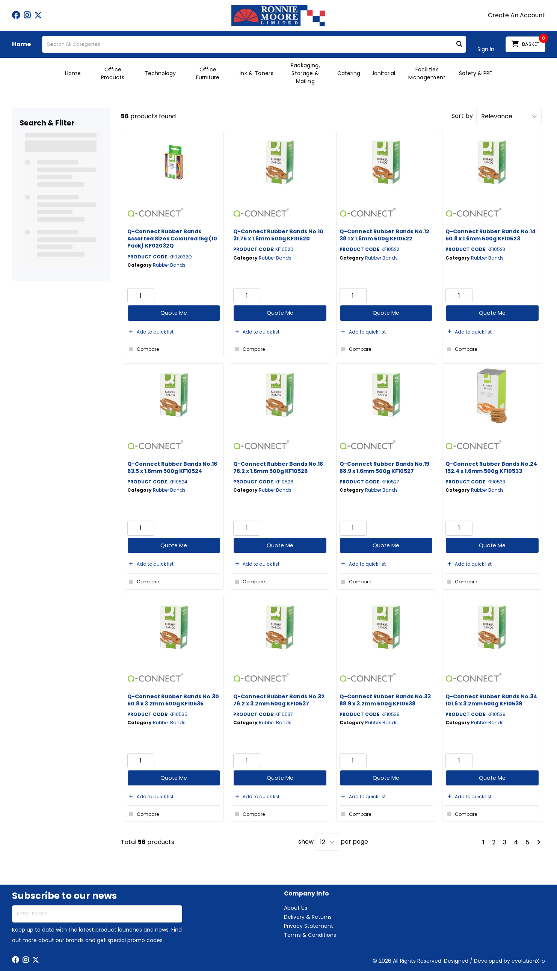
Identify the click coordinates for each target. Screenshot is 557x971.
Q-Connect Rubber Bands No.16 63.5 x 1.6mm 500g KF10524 (172, 467)
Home (21, 44)
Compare (143, 349)
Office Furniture (207, 73)
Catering (348, 73)
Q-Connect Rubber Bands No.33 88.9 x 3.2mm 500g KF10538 (385, 700)
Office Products (112, 73)
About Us (295, 908)
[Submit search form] (459, 44)
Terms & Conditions (310, 935)
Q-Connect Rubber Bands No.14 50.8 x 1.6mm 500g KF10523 (490, 235)
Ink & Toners (256, 73)
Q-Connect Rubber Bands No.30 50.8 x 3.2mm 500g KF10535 (173, 700)
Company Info (306, 893)
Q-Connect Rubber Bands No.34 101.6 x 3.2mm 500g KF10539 (491, 700)
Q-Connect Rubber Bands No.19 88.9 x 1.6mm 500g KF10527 (384, 467)
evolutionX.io (528, 961)
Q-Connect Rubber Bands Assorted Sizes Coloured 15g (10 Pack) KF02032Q (172, 238)
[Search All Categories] (254, 44)
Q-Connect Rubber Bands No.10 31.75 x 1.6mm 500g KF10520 (278, 235)
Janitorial (383, 73)
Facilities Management (426, 73)
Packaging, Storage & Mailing (305, 73)
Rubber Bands (169, 265)
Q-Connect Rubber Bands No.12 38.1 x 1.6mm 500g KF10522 (384, 235)
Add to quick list (150, 332)
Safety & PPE (475, 73)
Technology (160, 73)
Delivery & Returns (308, 917)
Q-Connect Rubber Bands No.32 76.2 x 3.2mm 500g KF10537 (279, 700)
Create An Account (516, 15)
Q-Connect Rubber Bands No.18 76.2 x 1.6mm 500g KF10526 (278, 467)
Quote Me (173, 313)
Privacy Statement (308, 926)
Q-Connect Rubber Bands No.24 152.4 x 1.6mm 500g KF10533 (491, 467)
